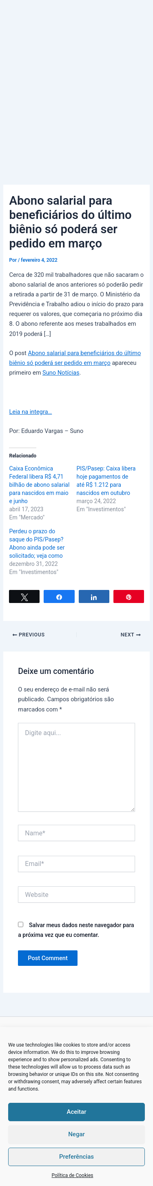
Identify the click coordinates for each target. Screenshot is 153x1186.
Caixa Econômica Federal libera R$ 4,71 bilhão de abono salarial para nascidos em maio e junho (39, 484)
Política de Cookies (72, 1175)
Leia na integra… (30, 411)
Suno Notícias (60, 372)
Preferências (76, 1156)
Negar (76, 1134)
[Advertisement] (76, 80)
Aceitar (76, 1111)
